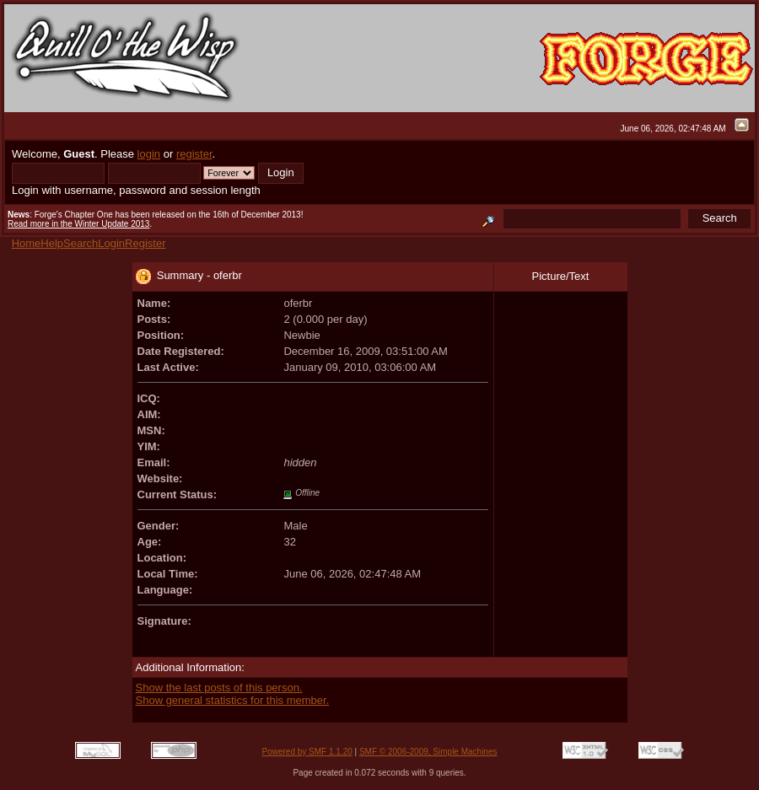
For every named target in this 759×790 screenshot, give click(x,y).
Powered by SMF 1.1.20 (307, 751)
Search (80, 243)
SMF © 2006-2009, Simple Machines (428, 751)
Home (26, 243)
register (194, 154)
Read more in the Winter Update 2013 (78, 223)
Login (111, 243)
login (148, 154)
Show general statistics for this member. (233, 700)
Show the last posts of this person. (219, 687)
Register (145, 243)
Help (51, 243)
